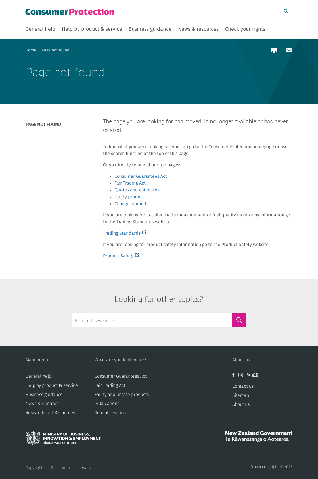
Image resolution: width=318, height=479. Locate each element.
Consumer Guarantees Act (140, 176)
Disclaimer (60, 468)
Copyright (34, 468)
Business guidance (44, 394)
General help (39, 376)
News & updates (42, 403)
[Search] (286, 11)
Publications (107, 403)
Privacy (84, 468)
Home (31, 50)
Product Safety (121, 256)
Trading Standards (124, 233)
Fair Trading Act (130, 183)
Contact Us (243, 386)
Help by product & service (52, 385)
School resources (112, 412)
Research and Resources (50, 412)
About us (241, 404)
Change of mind (130, 203)
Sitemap (240, 395)
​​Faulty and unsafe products (122, 394)
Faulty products (130, 197)
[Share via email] (289, 50)
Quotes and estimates (136, 190)
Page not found (43, 124)
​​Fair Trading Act (110, 385)
